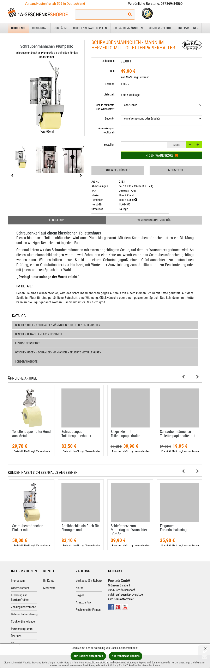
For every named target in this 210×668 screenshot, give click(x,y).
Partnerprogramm (21, 629)
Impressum (18, 581)
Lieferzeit (109, 94)
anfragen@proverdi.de (129, 594)
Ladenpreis (108, 60)
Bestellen (109, 144)
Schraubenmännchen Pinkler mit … (27, 528)
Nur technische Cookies (125, 656)
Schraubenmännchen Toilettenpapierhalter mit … (179, 433)
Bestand (109, 83)
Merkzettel (176, 170)
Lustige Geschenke (27, 343)
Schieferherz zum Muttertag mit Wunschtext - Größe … (130, 530)
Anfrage (118, 170)
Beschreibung (57, 220)
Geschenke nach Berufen (90, 28)
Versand (144, 77)
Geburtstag (39, 28)
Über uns (16, 636)
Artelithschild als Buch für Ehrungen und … (80, 528)
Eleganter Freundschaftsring (173, 528)
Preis (111, 70)
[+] (198, 144)
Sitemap (16, 643)
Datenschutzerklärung (24, 614)
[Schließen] (205, 649)
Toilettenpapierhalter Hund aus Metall (31, 433)
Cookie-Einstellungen (23, 621)
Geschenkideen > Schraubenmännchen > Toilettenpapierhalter (57, 325)
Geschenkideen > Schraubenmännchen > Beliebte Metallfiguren (58, 352)
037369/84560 (172, 4)
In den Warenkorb (161, 155)
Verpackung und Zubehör (154, 220)
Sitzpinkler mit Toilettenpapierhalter (125, 433)
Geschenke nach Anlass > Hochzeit (38, 334)
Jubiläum (60, 28)
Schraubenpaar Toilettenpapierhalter (76, 433)
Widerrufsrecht (20, 588)
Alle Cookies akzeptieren (88, 656)
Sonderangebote (160, 28)
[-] (190, 144)
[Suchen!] (130, 14)
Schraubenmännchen (128, 28)
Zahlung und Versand (23, 607)
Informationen (188, 28)
